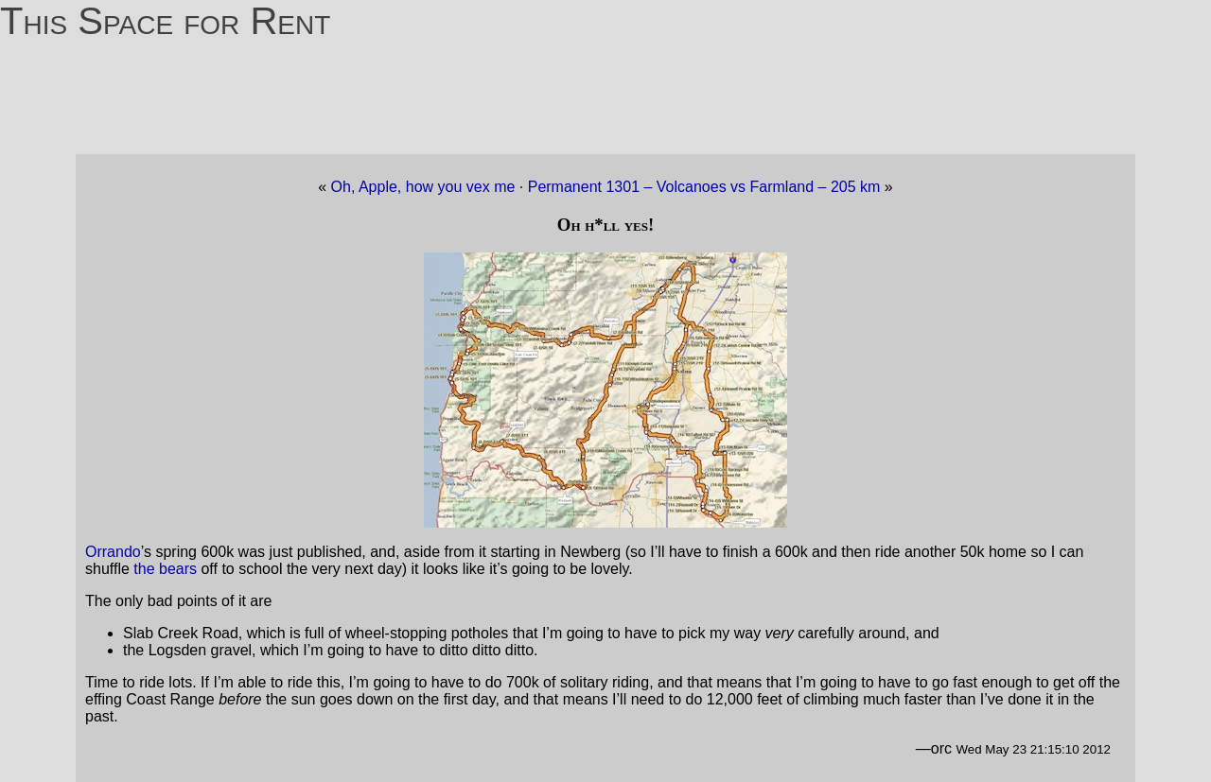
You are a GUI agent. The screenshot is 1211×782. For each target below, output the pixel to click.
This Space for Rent (165, 21)
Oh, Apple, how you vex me (423, 187)
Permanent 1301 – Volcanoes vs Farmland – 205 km (706, 187)
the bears (165, 569)
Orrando (113, 552)
